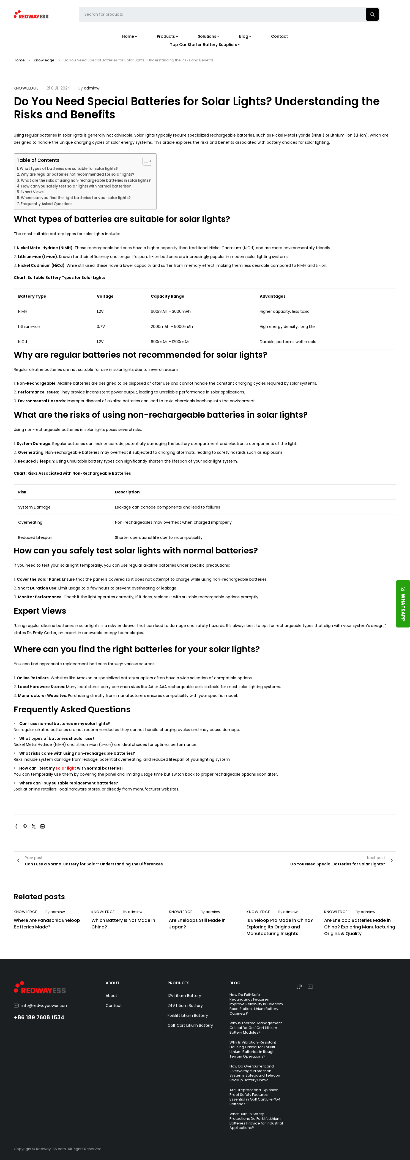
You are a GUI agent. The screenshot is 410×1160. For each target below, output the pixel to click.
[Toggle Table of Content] (144, 161)
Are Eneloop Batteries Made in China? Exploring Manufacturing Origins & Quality (359, 927)
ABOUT (112, 983)
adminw (91, 88)
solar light (66, 768)
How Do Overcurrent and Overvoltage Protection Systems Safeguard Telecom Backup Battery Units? (255, 1073)
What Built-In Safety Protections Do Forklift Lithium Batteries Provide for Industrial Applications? (256, 1121)
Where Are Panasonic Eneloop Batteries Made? (47, 923)
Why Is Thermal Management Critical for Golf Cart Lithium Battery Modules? (255, 1027)
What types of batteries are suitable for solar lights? (69, 168)
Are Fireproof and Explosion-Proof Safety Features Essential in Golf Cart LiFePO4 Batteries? (254, 1097)
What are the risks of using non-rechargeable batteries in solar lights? (86, 180)
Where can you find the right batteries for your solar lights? (76, 197)
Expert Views (32, 192)
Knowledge (44, 60)
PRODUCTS (179, 983)
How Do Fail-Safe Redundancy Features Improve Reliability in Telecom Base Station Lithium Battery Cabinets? (256, 1004)
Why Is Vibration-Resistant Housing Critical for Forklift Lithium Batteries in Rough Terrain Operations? (252, 1049)
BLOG (234, 983)
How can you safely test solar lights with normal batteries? (76, 186)
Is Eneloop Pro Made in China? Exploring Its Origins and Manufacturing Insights (280, 927)
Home (19, 60)
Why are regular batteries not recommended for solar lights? (77, 174)
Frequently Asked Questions (46, 204)
